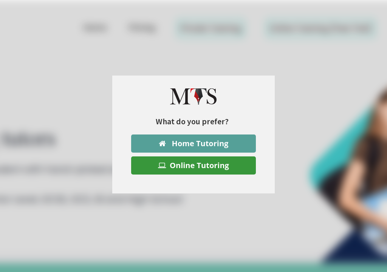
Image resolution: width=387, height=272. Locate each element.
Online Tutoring (193, 165)
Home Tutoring (194, 143)
